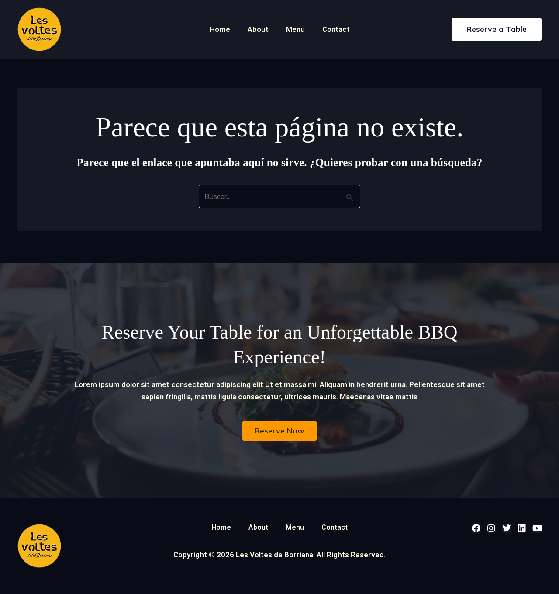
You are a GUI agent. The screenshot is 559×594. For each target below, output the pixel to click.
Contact (332, 29)
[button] (497, 29)
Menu (294, 29)
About (259, 29)
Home (224, 29)
